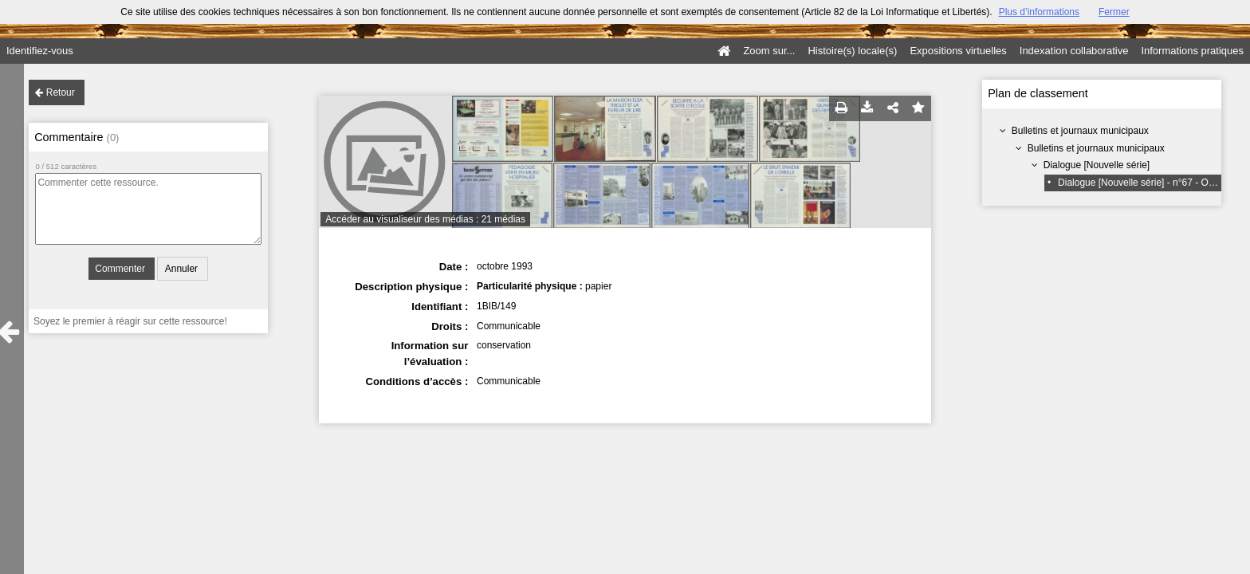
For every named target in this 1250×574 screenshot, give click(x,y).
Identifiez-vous (39, 51)
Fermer (1114, 12)
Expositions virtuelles (958, 51)
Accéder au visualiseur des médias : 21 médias (425, 219)
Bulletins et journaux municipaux (1080, 130)
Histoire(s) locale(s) (852, 51)
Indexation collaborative (1074, 51)
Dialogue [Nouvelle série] (1097, 165)
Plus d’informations (1039, 12)
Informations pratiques (1192, 51)
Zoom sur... (769, 51)
